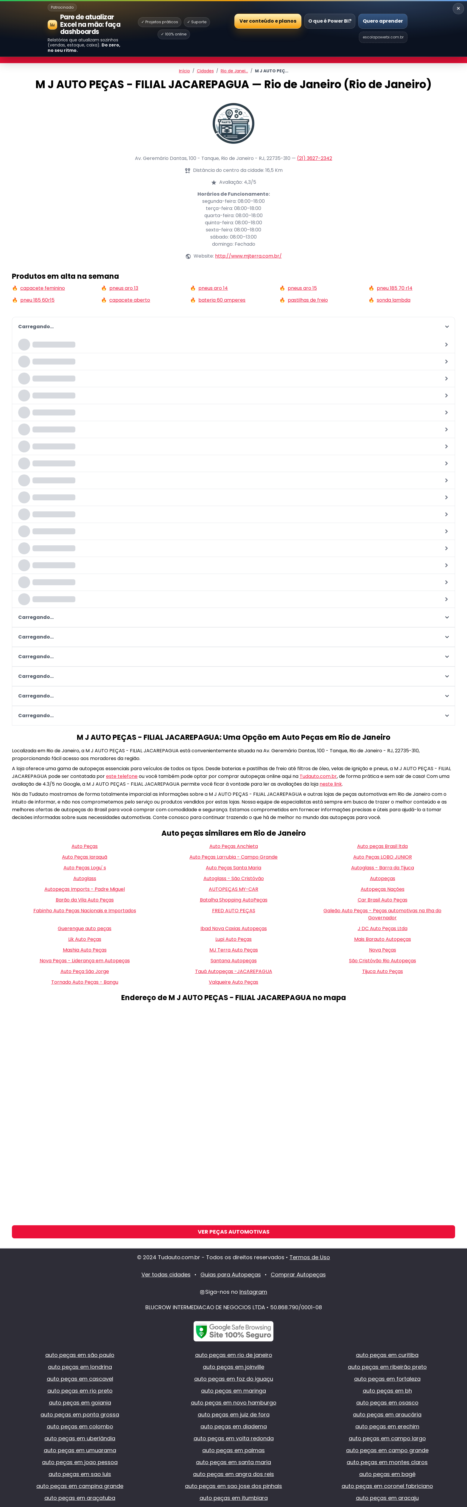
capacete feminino (42, 288)
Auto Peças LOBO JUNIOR (382, 857)
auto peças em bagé (387, 1474)
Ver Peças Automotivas (234, 1231)
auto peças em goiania (80, 1402)
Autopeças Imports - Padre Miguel (84, 889)
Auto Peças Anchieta (233, 846)
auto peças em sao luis (80, 1474)
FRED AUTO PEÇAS (233, 910)
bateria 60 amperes (221, 300)
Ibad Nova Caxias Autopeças (233, 928)
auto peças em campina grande (79, 1486)
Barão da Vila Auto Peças (85, 899)
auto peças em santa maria (233, 1462)
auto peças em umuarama (80, 1450)
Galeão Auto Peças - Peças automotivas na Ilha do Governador (382, 914)
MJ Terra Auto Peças (233, 949)
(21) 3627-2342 (314, 158)
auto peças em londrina (80, 1367)
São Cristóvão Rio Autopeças (382, 960)
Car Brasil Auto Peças (382, 899)
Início (184, 71)
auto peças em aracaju (387, 1498)
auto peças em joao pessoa (80, 1462)
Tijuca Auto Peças (382, 971)
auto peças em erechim (387, 1426)
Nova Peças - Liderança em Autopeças (85, 960)
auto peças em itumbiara (234, 1498)
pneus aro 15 (302, 288)
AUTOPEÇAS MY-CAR (233, 889)
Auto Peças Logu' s (84, 867)
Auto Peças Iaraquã (84, 857)
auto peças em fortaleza (387, 1379)
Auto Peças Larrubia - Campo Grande (233, 857)
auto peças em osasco (387, 1402)
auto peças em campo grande (387, 1450)
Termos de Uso (309, 1257)
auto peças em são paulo (79, 1355)
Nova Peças (382, 949)
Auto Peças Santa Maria (233, 867)
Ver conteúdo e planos (267, 20)
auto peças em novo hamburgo (233, 1402)
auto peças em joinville (233, 1367)
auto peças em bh (387, 1390)
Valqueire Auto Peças (233, 982)
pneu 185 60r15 (37, 300)
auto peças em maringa (233, 1390)
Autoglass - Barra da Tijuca (382, 867)
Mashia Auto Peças (85, 949)
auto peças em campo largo (387, 1438)
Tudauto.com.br (318, 776)
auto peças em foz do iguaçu (233, 1379)
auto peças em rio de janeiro (233, 1355)
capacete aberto (129, 300)
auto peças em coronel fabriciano (387, 1486)
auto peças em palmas (233, 1450)
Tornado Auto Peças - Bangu (84, 982)
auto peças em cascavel (80, 1379)
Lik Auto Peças (84, 939)
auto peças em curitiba (387, 1355)
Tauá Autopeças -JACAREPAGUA (233, 971)
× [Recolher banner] (458, 8)
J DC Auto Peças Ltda (382, 928)
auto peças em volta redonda (234, 1438)
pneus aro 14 (213, 288)
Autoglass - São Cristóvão (233, 878)
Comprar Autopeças (298, 1274)
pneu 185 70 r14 (394, 288)
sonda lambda (393, 300)
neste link (331, 784)
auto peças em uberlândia (79, 1438)
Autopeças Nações (382, 889)
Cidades (205, 71)
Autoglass (84, 878)
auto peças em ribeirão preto (387, 1367)
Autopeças (382, 878)
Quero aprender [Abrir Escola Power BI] (383, 21)
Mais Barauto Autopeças (382, 939)
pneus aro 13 (123, 288)
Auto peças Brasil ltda (382, 846)
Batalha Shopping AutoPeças (233, 899)
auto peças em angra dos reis (233, 1474)
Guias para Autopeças (230, 1274)
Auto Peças (84, 846)
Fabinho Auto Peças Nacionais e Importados (84, 910)
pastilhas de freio (308, 300)
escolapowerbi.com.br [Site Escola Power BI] (383, 37)
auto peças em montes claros (387, 1462)
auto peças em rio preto (80, 1390)
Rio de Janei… (234, 71)
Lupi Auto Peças (233, 939)
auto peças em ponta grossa (80, 1414)
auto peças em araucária (387, 1414)
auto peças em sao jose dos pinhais (233, 1486)
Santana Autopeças (234, 960)
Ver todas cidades (166, 1274)
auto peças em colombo (80, 1426)
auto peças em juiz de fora (234, 1414)
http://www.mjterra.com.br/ (248, 256)
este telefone (122, 776)
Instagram (253, 1292)
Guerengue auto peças (84, 928)
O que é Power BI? (329, 21)
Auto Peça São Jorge (84, 971)
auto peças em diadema (233, 1426)
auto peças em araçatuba (79, 1498)
